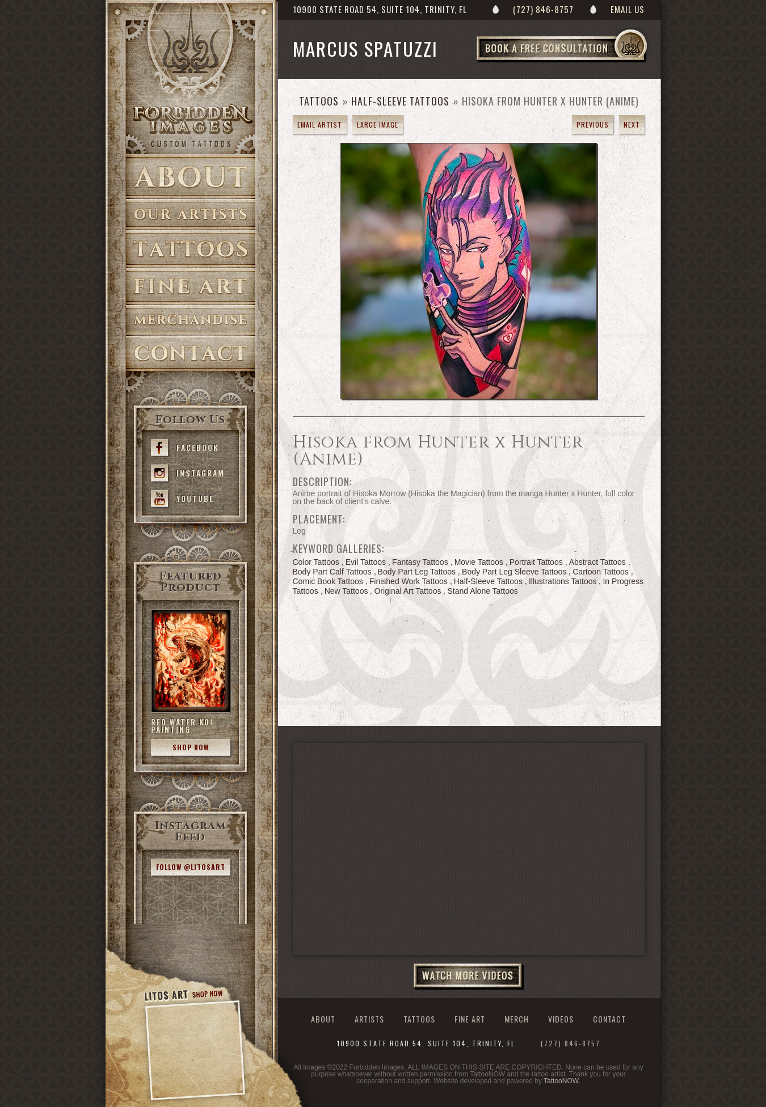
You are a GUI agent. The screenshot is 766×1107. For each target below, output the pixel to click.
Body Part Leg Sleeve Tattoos (514, 571)
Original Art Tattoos (407, 590)
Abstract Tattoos (597, 562)
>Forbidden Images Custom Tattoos (190, 126)
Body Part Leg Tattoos (417, 571)
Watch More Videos (469, 977)
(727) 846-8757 (543, 9)
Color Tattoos (316, 562)
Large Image (377, 124)
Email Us (628, 9)
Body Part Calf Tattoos (332, 571)
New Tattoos (346, 590)
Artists (191, 214)
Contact (191, 353)
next (632, 124)
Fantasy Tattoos (420, 562)
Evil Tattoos (366, 562)
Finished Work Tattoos (408, 581)
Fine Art (191, 286)
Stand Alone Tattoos (482, 590)
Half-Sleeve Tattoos (400, 101)
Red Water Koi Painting (182, 725)
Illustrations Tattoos (563, 581)
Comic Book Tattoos (328, 581)
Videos (561, 1019)
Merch (516, 1019)
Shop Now (190, 747)
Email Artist (319, 124)
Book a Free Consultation (586, 62)
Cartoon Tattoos (601, 571)
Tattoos (191, 249)
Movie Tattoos (478, 562)
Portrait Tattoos (536, 562)
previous (592, 124)
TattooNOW (561, 1081)
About (191, 176)
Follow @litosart (190, 867)
